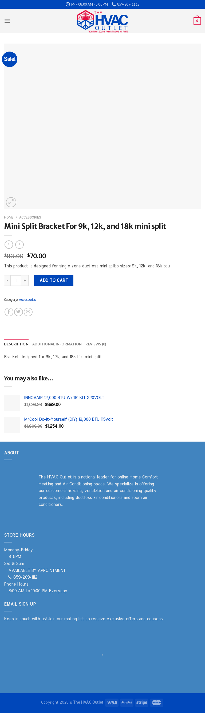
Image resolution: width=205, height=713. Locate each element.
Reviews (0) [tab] (95, 344)
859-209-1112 (22, 577)
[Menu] (7, 20)
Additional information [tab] (57, 344)
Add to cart (54, 280)
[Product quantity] (15, 280)
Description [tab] (16, 344)
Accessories (30, 217)
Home (8, 217)
